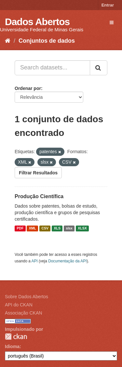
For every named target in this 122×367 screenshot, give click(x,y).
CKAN (16, 336)
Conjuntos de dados (47, 40)
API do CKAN (19, 304)
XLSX (82, 228)
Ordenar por (28, 88)
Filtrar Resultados (38, 172)
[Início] (7, 40)
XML (32, 228)
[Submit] (98, 67)
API (35, 261)
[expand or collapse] (111, 22)
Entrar (108, 5)
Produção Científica (39, 196)
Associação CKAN (23, 313)
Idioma (12, 346)
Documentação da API (67, 261)
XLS (57, 228)
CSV (44, 228)
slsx (69, 228)
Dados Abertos (37, 21)
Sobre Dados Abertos (26, 296)
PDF (20, 228)
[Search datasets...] (52, 67)
